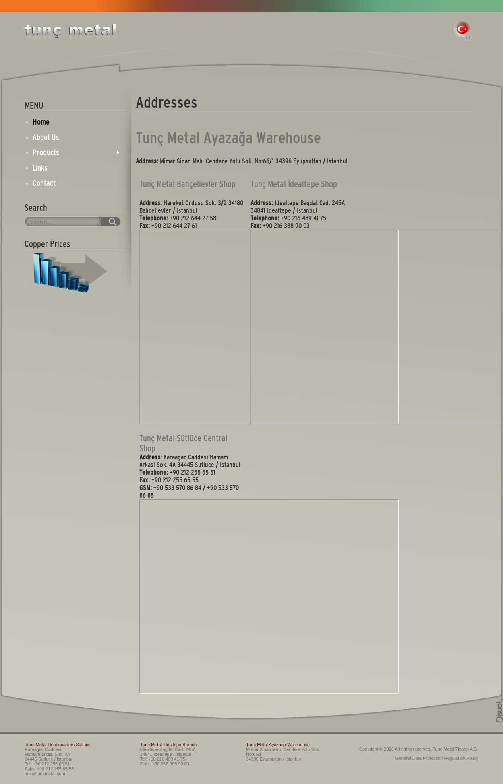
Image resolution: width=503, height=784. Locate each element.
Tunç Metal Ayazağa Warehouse (228, 137)
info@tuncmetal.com (45, 773)
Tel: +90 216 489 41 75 (162, 759)
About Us (46, 137)
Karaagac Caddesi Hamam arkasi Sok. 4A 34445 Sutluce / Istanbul (48, 754)
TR (463, 30)
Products (46, 152)
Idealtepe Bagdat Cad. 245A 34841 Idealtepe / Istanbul (168, 752)
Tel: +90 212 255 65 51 (47, 763)
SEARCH (103, 221)
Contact (44, 183)
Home (41, 121)
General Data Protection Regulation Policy (436, 758)
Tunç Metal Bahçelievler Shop (187, 184)
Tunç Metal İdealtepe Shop (293, 184)
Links (40, 167)
